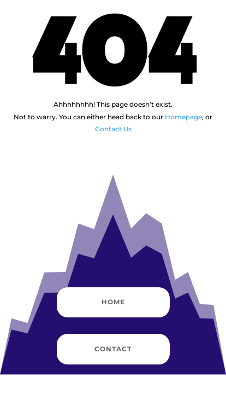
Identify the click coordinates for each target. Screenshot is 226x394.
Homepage (183, 117)
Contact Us (113, 129)
